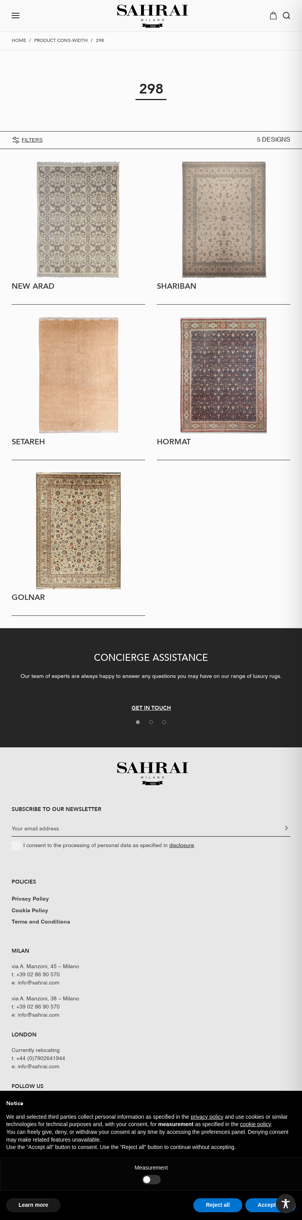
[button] (37, 15)
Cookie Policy (30, 910)
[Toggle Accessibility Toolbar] (285, 1203)
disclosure (181, 845)
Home (19, 40)
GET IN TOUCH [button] (151, 707)
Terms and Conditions (41, 922)
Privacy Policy (30, 899)
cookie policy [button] (255, 1124)
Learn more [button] (33, 1205)
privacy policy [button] (207, 1117)
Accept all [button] (270, 1205)
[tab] (138, 722)
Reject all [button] (217, 1205)
